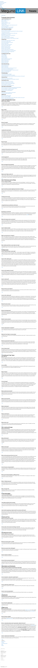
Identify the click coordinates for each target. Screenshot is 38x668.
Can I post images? (4, 57)
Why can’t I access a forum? (5, 46)
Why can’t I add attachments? (6, 47)
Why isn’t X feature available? (6, 96)
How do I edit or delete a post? (6, 41)
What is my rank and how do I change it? (7, 37)
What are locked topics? (5, 61)
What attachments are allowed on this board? (8, 92)
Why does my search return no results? (7, 82)
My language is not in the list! (5, 34)
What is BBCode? (4, 54)
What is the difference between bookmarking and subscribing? (11, 87)
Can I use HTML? (4, 55)
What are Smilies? (4, 56)
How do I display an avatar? (5, 36)
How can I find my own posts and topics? (7, 85)
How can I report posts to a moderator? (7, 49)
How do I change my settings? (6, 30)
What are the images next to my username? (8, 35)
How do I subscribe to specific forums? (7, 89)
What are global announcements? (6, 58)
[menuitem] (3, 2)
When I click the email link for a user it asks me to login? (10, 38)
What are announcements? (5, 59)
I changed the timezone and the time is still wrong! (9, 33)
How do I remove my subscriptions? (6, 90)
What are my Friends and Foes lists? (7, 78)
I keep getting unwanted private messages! (8, 75)
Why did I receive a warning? (5, 48)
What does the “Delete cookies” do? (6, 28)
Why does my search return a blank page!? (8, 83)
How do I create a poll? (4, 43)
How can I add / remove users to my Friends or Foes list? (10, 79)
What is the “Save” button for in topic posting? (8, 50)
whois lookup (33, 625)
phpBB (28, 214)
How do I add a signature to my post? (7, 42)
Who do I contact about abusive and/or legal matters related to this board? (13, 97)
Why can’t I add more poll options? (6, 44)
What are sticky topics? (5, 60)
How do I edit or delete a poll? (5, 45)
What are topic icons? (4, 62)
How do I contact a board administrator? (7, 98)
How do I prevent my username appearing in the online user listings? (12, 31)
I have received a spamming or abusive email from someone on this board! (13, 76)
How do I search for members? (6, 84)
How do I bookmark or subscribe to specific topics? (9, 88)
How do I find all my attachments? (6, 93)
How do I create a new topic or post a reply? (8, 40)
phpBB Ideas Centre (9, 618)
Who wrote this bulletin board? (6, 95)
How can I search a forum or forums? (7, 81)
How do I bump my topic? (5, 52)
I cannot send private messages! (6, 74)
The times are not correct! (5, 32)
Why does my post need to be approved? (7, 51)
